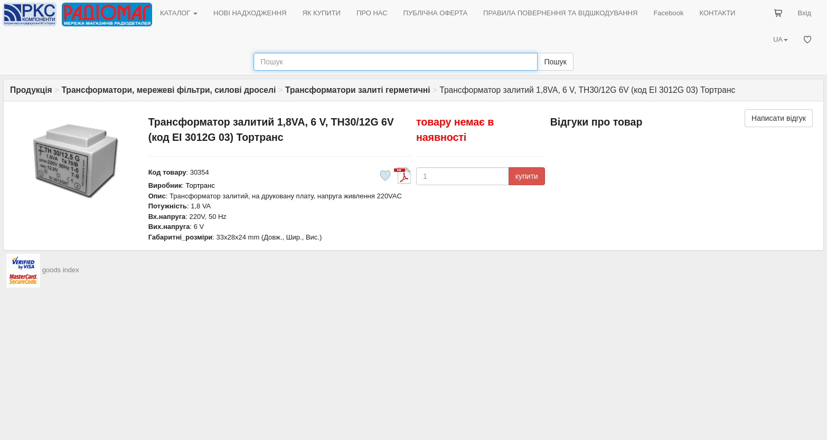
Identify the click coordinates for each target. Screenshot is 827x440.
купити (526, 176)
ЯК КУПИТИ (321, 13)
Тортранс (200, 185)
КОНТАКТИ (717, 13)
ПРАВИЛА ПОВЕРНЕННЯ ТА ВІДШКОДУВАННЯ (560, 13)
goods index (60, 270)
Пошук (555, 62)
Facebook (668, 13)
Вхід (805, 13)
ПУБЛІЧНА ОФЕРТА (435, 13)
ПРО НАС (372, 13)
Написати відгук (778, 118)
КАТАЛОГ (179, 13)
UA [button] (780, 39)
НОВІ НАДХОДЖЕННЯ (249, 13)
